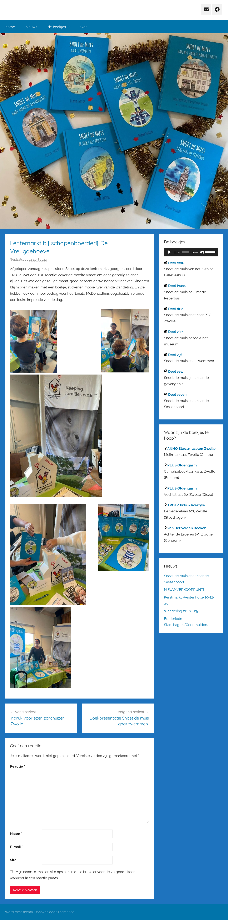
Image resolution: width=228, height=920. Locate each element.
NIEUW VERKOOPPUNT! (184, 589)
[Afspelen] (169, 252)
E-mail (16, 847)
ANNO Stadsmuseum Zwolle (191, 448)
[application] (191, 252)
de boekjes (59, 27)
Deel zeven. (177, 394)
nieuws (31, 27)
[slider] (185, 252)
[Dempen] (202, 252)
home (10, 27)
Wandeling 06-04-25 (181, 611)
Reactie (17, 766)
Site (13, 860)
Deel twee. (177, 286)
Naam (16, 834)
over (83, 27)
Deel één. (176, 263)
